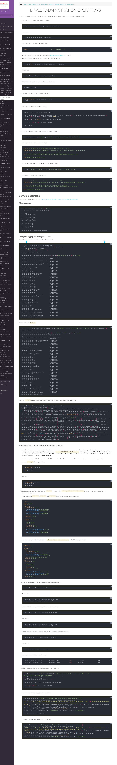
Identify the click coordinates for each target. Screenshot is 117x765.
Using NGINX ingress (11, 188)
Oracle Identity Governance (10, 133)
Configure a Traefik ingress (12, 167)
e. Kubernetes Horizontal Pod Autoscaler (12, 105)
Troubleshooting (9, 131)
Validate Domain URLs (10, 82)
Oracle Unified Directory (9, 252)
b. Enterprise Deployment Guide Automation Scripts (12, 43)
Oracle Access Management (10, 46)
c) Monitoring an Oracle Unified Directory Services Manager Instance (11, 342)
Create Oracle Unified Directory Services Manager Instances (11, 316)
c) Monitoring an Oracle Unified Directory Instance (12, 286)
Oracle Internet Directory (9, 247)
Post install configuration (11, 177)
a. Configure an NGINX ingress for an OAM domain (13, 74)
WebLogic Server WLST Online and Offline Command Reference (70, 200)
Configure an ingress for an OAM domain (11, 70)
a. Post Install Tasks (10, 179)
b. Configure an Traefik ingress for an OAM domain (13, 78)
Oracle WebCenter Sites (8, 362)
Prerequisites (8, 53)
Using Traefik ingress (11, 195)
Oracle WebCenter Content (9, 26)
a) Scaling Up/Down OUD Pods (11, 275)
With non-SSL (10, 162)
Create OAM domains (10, 58)
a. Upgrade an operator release (11, 118)
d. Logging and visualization (12, 214)
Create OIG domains (10, 145)
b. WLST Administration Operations (11, 96)
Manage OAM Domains (10, 90)
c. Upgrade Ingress (10, 124)
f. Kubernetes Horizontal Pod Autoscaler (12, 219)
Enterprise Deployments (9, 37)
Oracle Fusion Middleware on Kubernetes (45, 5)
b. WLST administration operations (11, 208)
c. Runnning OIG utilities (11, 211)
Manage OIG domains (10, 202)
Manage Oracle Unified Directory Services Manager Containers (11, 326)
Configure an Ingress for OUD (12, 268)
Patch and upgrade (10, 229)
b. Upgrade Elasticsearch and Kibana (12, 354)
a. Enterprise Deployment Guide (12, 40)
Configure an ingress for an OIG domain (11, 156)
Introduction (7, 49)
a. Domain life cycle (10, 205)
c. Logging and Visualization (12, 99)
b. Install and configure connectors (11, 182)
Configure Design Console (11, 186)
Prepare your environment (11, 56)
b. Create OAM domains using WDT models (12, 66)
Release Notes (8, 51)
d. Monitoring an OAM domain (12, 102)
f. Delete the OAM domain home (11, 109)
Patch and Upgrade (10, 115)
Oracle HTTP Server (7, 365)
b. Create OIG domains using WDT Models (12, 152)
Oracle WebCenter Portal (9, 29)
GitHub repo (4, 373)
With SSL (9, 165)
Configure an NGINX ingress (13, 160)
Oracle (12, 370)
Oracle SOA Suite (6, 23)
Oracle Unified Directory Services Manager (11, 301)
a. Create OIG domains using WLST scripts (12, 148)
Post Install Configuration (11, 84)
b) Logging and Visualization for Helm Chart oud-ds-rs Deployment (12, 280)
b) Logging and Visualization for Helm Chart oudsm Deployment (12, 336)
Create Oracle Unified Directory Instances (10, 265)
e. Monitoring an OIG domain (12, 216)
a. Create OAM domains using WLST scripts (12, 61)
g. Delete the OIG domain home (11, 223)
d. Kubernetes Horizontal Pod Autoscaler (12, 290)
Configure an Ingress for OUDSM (11, 321)
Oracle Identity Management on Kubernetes (11, 34)
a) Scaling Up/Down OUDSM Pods (12, 331)
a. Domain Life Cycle (10, 93)
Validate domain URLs (10, 174)
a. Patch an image (9, 351)
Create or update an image (11, 113)
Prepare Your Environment (11, 261)
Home (3, 20)
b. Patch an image (9, 122)
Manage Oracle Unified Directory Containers (10, 271)
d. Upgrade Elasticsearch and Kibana (12, 127)
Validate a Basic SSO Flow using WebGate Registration (11, 87)
